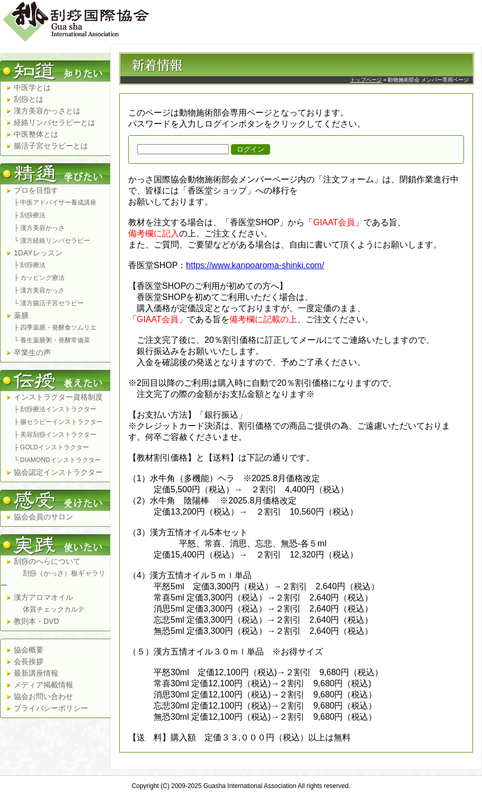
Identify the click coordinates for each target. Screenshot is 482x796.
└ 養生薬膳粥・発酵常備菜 (52, 340)
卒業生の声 (32, 352)
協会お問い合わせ (43, 696)
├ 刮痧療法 (30, 215)
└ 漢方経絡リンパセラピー (52, 240)
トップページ (366, 80)
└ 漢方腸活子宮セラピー (49, 303)
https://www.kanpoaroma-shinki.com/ (255, 265)
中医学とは (32, 87)
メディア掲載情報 (43, 684)
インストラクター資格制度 (58, 397)
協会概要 (28, 649)
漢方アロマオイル (43, 603)
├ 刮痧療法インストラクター (55, 409)
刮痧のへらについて (53, 573)
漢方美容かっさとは (47, 111)
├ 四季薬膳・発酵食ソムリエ (55, 327)
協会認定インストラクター (58, 472)
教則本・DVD (36, 621)
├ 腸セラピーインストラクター (58, 422)
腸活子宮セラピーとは (51, 145)
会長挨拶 (28, 661)
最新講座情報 (36, 673)
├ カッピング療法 (39, 277)
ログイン (250, 149)
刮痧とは (28, 99)
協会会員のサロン (43, 516)
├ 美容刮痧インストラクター (55, 434)
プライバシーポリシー (51, 708)
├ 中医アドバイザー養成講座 (55, 202)
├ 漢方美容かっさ (39, 228)
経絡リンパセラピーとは (54, 122)
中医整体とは (36, 134)
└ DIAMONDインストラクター (57, 460)
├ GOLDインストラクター (51, 447)
